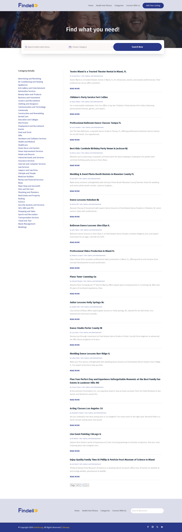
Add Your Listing (153, 5)
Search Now (140, 47)
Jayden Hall (76, 307)
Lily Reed (75, 464)
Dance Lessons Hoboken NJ (84, 199)
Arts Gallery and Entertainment (92, 76)
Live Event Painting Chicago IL (85, 434)
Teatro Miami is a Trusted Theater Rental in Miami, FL (98, 71)
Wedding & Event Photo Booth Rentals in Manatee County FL (102, 174)
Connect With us (133, 5)
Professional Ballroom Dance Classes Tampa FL (95, 123)
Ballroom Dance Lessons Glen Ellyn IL (90, 225)
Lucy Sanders (76, 127)
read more (75, 88)
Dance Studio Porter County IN (86, 328)
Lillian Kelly (76, 358)
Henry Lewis (76, 153)
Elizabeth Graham (78, 413)
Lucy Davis (75, 332)
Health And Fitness (104, 5)
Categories (119, 5)
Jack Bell (75, 178)
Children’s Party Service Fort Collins (89, 97)
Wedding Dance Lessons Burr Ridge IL (90, 353)
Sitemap (65, 527)
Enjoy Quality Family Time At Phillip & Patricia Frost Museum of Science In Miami (112, 459)
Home (90, 5)
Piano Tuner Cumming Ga (83, 276)
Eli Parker (75, 438)
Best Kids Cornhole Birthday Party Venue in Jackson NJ (99, 148)
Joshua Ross (76, 76)
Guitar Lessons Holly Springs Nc (87, 302)
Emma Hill (75, 204)
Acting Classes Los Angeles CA (86, 408)
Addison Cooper (77, 255)
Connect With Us (119, 511)
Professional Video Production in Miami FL (92, 251)
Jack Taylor (75, 230)
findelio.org (38, 527)
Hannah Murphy (77, 281)
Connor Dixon (76, 387)
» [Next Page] (87, 485)
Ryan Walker (76, 102)
